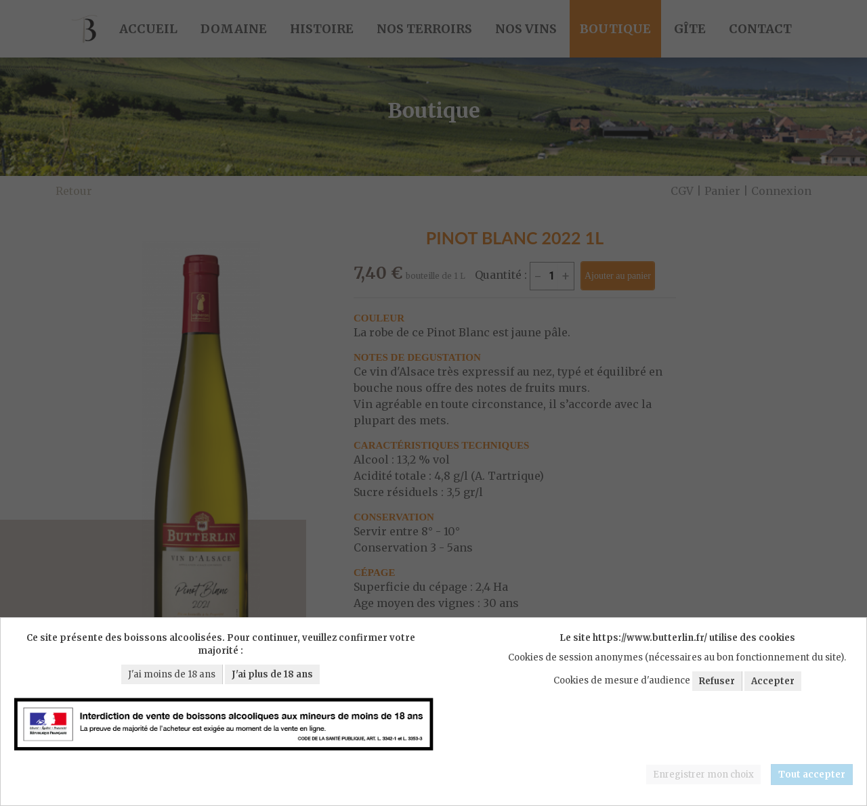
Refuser (717, 681)
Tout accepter (811, 774)
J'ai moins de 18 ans (171, 674)
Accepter (773, 681)
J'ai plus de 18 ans (272, 674)
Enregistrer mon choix (703, 774)
